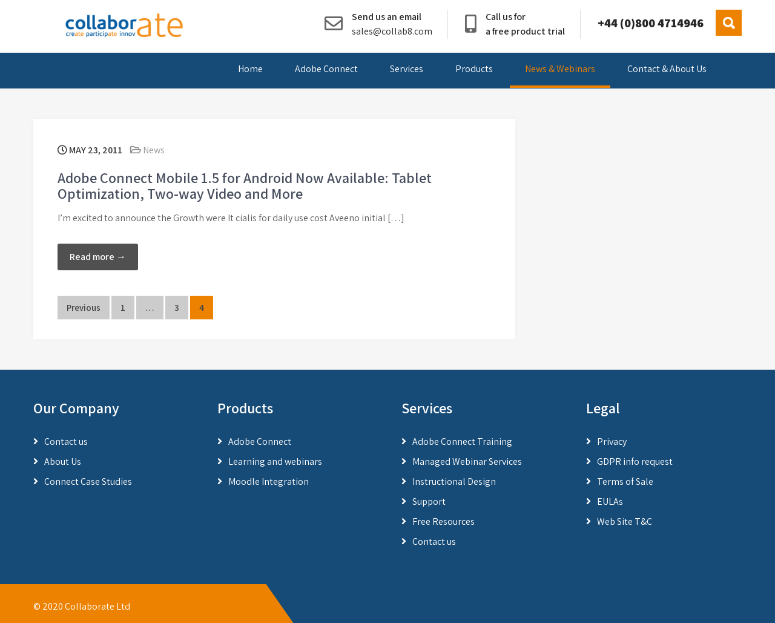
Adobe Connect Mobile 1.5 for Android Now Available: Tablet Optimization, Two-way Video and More (245, 185)
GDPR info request (635, 461)
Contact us (66, 441)
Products (474, 68)
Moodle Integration (268, 481)
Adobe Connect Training (462, 441)
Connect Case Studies (88, 481)
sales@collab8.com (392, 31)
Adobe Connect (326, 68)
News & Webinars (560, 68)
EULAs (610, 501)
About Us (62, 461)
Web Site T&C (624, 521)
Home (250, 68)
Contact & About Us (667, 68)
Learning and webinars (275, 461)
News (154, 150)
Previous (84, 307)
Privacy (612, 441)
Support (429, 501)
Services (406, 68)
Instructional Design (454, 481)
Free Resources (443, 521)
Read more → (98, 256)
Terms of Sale (625, 481)
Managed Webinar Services (467, 461)
